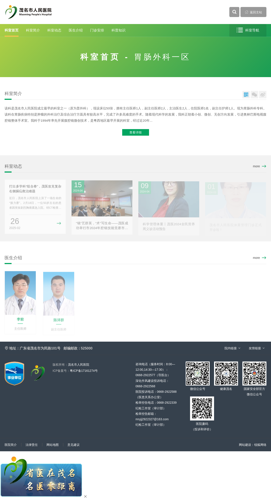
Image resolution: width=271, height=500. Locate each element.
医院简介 (11, 444)
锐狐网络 (260, 444)
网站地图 (52, 444)
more (256, 166)
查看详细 (135, 132)
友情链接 (255, 348)
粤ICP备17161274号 (75, 370)
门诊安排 (97, 30)
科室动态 (54, 30)
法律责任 (32, 444)
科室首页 (12, 30)
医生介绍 (76, 30)
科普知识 (118, 30)
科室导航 (248, 30)
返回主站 (253, 12)
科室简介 (33, 30)
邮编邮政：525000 (78, 348)
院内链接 (231, 348)
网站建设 (245, 444)
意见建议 (73, 444)
